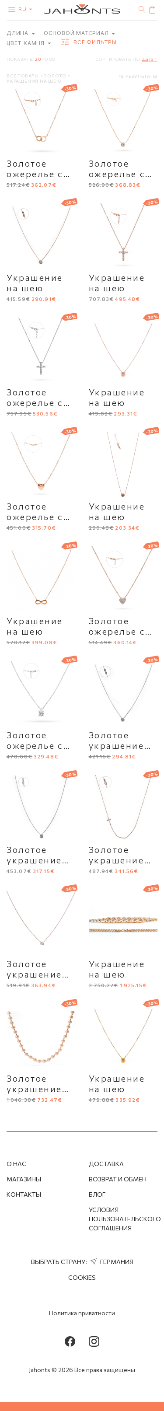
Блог (97, 1194)
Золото (55, 75)
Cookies (82, 1277)
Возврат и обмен (118, 1179)
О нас (16, 1163)
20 (38, 59)
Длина (21, 33)
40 (45, 59)
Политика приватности (82, 1313)
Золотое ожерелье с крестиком (35, 402)
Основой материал (79, 33)
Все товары (23, 75)
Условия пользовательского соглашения (125, 1219)
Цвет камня (29, 43)
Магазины (24, 1179)
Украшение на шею (35, 282)
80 (52, 59)
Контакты (24, 1194)
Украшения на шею (34, 81)
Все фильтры (88, 42)
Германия (110, 1261)
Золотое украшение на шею (116, 745)
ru (27, 9)
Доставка (106, 1163)
